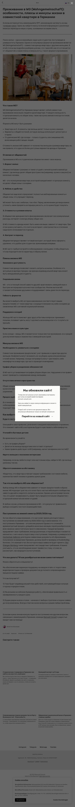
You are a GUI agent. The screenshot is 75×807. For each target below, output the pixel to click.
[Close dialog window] (72, 3)
